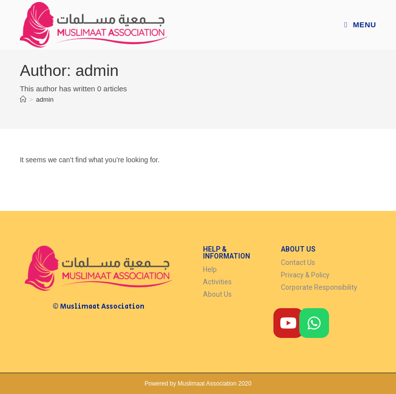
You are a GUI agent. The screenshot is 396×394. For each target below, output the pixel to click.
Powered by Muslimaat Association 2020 (197, 383)
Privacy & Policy (305, 275)
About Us (217, 294)
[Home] (23, 99)
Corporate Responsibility (319, 287)
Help (210, 269)
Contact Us (298, 262)
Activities (217, 282)
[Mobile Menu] (360, 24)
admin (45, 99)
